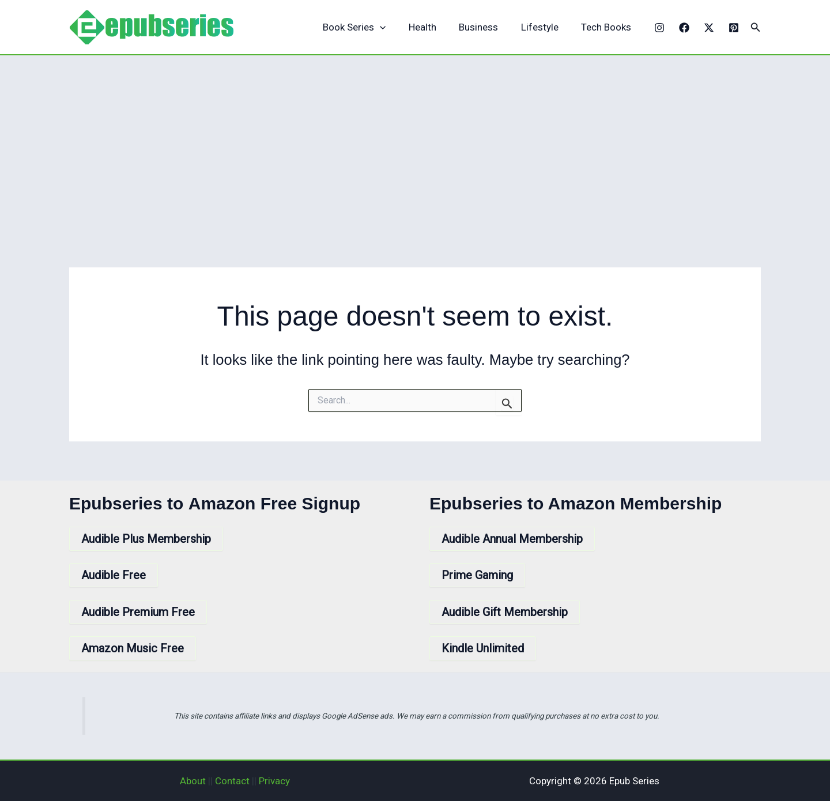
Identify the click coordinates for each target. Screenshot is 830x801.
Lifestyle (544, 27)
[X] (709, 27)
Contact (232, 781)
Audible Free (113, 575)
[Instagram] (659, 27)
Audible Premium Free (138, 612)
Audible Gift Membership (505, 612)
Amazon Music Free (132, 648)
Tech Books (608, 27)
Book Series (368, 27)
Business (486, 27)
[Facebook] (684, 27)
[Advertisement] (415, 141)
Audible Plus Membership (146, 539)
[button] (755, 27)
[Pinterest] (734, 27)
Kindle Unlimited (483, 648)
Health (433, 27)
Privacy (274, 781)
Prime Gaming (477, 575)
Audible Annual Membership (512, 539)
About (193, 781)
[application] (394, 27)
